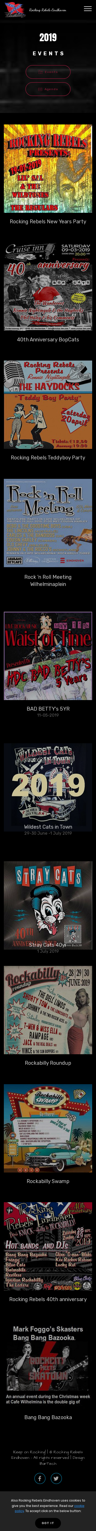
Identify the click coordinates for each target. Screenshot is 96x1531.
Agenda (48, 89)
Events (48, 72)
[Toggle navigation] (88, 8)
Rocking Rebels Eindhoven (47, 10)
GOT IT (48, 1523)
